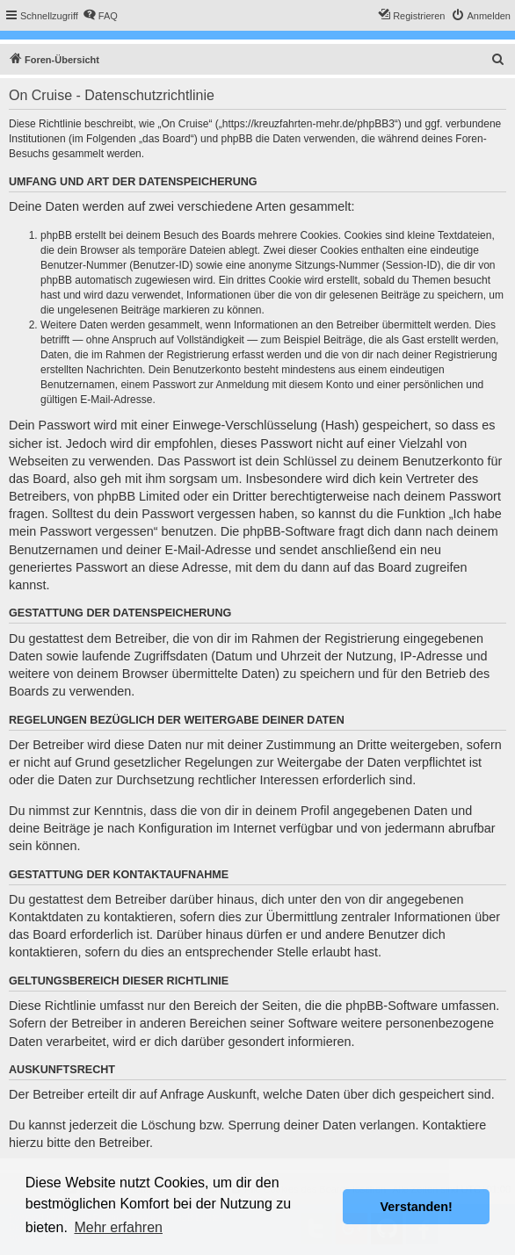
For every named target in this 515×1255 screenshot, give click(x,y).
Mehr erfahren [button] (118, 1227)
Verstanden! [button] (417, 1207)
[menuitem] (100, 15)
